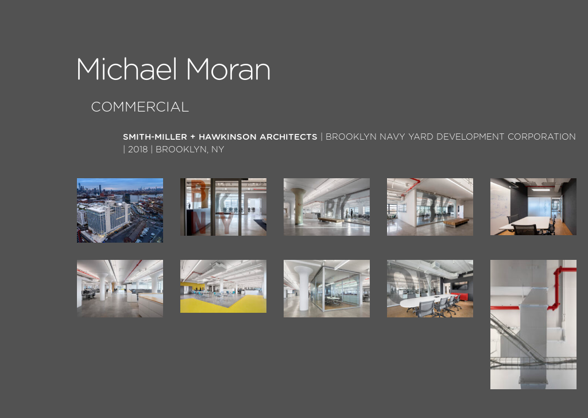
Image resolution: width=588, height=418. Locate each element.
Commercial (140, 107)
